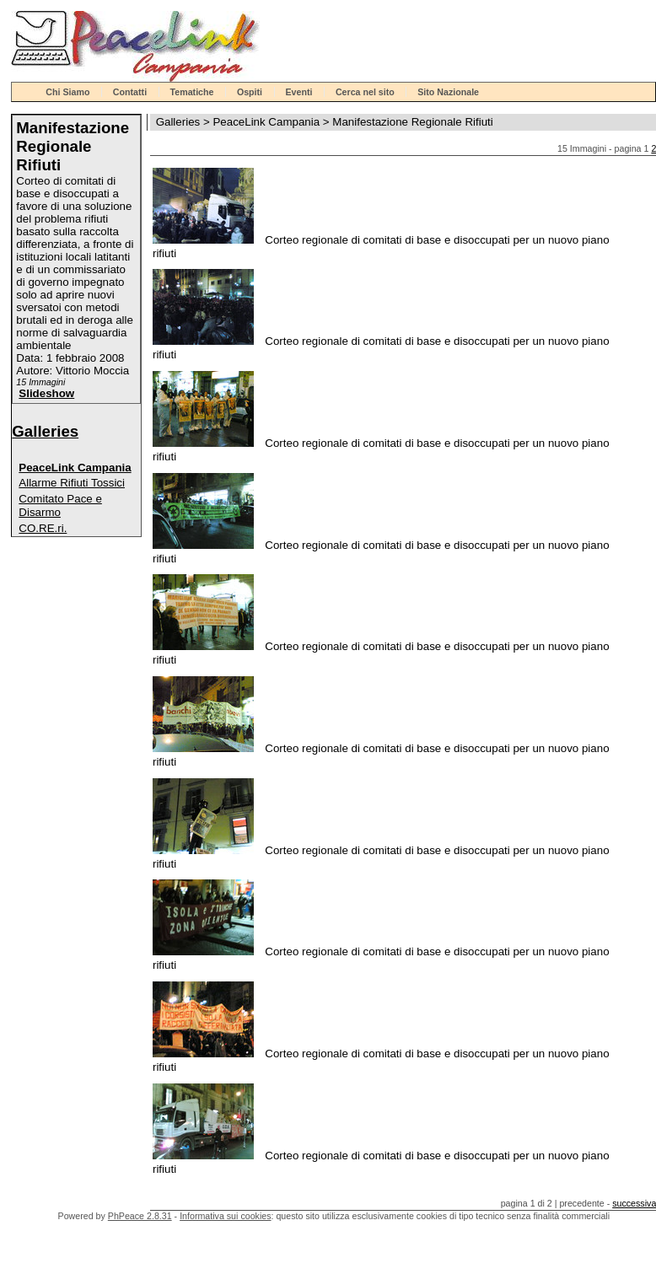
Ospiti (249, 92)
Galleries (45, 431)
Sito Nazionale (448, 92)
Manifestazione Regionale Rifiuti (412, 122)
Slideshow (46, 393)
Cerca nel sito (365, 92)
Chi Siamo (67, 92)
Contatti (130, 92)
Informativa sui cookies (225, 1216)
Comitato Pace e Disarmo (60, 505)
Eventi (299, 92)
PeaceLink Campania (75, 467)
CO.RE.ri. (43, 528)
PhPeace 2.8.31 (140, 1216)
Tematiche (192, 92)
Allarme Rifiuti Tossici (72, 482)
